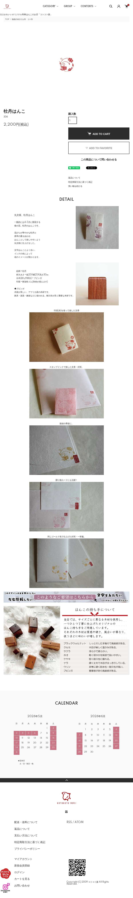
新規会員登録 (22, 865)
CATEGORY (49, 6)
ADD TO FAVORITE (98, 148)
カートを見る (22, 879)
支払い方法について (26, 835)
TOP (7, 19)
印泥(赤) (57, 310)
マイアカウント (23, 859)
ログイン (19, 872)
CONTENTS (87, 6)
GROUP (68, 6)
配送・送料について (26, 822)
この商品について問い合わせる (99, 159)
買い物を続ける (75, 186)
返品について (74, 178)
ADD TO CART (98, 133)
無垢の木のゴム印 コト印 (22, 19)
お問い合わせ (22, 885)
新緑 (62, 424)
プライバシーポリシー (27, 848)
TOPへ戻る (66, 780)
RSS (69, 822)
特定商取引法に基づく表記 (80, 182)
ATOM (79, 822)
